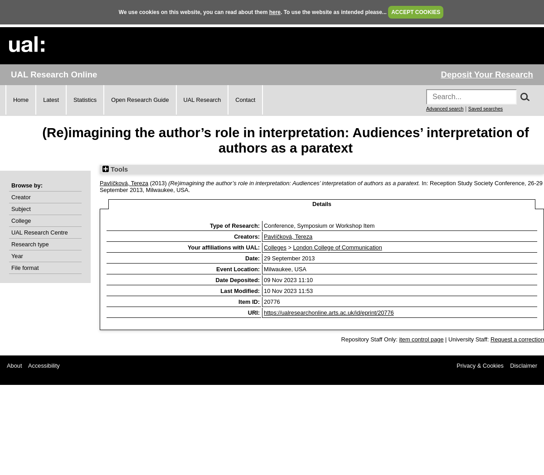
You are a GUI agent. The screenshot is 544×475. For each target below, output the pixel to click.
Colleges (275, 247)
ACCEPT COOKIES (415, 12)
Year (17, 256)
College (21, 220)
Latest (51, 99)
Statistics (85, 99)
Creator (21, 197)
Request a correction (517, 339)
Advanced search (444, 108)
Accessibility (44, 365)
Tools (115, 169)
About (14, 365)
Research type (30, 244)
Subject (21, 209)
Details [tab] (321, 204)
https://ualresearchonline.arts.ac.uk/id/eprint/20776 (329, 312)
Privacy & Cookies (480, 365)
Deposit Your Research (487, 74)
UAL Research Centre (39, 232)
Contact (245, 99)
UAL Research (202, 99)
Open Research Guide (140, 99)
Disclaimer (523, 365)
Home (21, 99)
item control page (421, 339)
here (275, 12)
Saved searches (485, 108)
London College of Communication (337, 247)
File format (25, 267)
